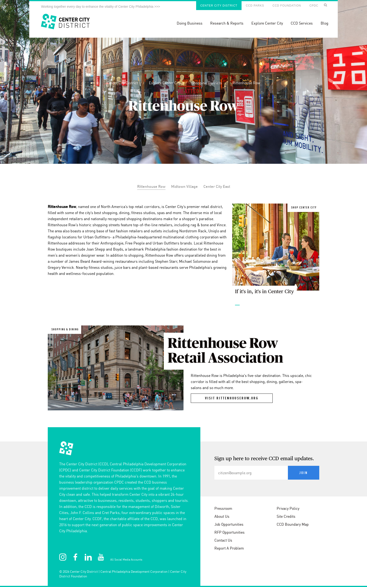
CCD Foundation (286, 5)
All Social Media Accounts (126, 559)
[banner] (183, 19)
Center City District (218, 5)
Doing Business (189, 23)
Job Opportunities (228, 524)
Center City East (216, 186)
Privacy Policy (288, 508)
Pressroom (223, 508)
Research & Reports (226, 23)
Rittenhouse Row (246, 82)
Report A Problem (229, 548)
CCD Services (302, 23)
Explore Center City (267, 23)
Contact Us (223, 540)
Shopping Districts (207, 82)
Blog (324, 23)
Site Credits (286, 516)
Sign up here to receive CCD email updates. (264, 458)
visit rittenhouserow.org (231, 398)
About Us (221, 516)
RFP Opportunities (229, 532)
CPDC (313, 5)
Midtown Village (184, 186)
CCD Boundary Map (293, 524)
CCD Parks (255, 5)
